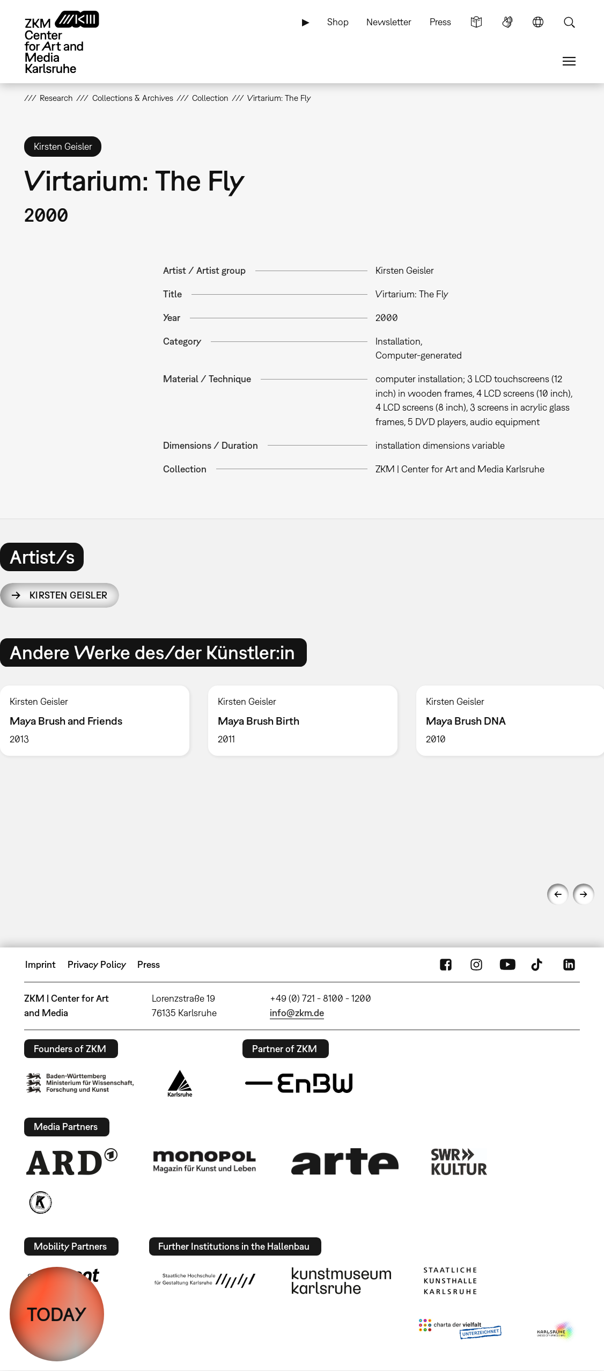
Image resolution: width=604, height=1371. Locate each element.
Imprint (40, 964)
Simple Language (476, 22)
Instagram (476, 964)
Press (440, 21)
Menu (569, 61)
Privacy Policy (97, 964)
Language (538, 22)
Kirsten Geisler (69, 595)
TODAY (57, 1314)
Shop (338, 21)
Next (583, 894)
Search (569, 22)
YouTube (507, 964)
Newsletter (388, 21)
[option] (302, 721)
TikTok (538, 964)
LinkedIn (569, 964)
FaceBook (445, 964)
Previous (558, 894)
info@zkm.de (297, 1012)
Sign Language (507, 22)
